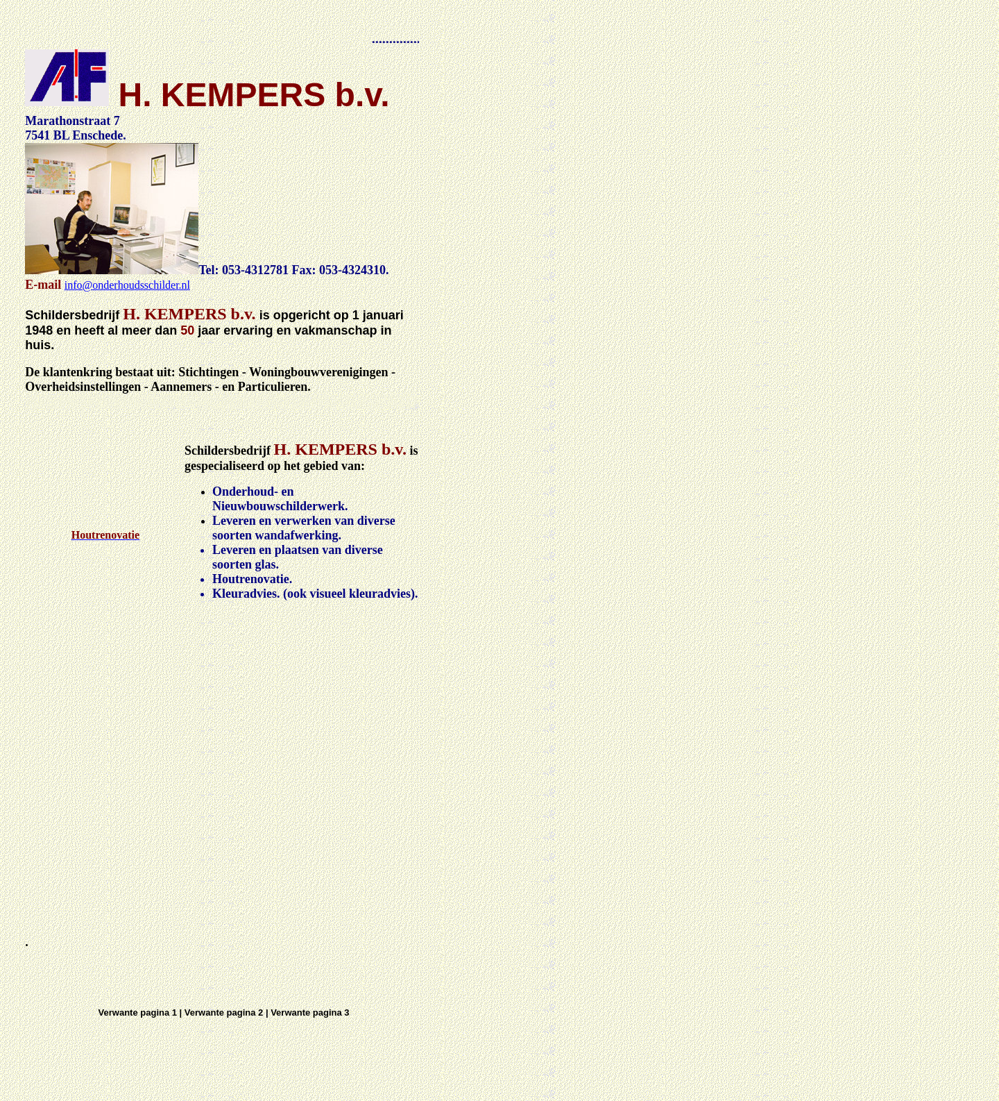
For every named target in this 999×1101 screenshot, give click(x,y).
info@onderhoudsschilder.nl (127, 285)
